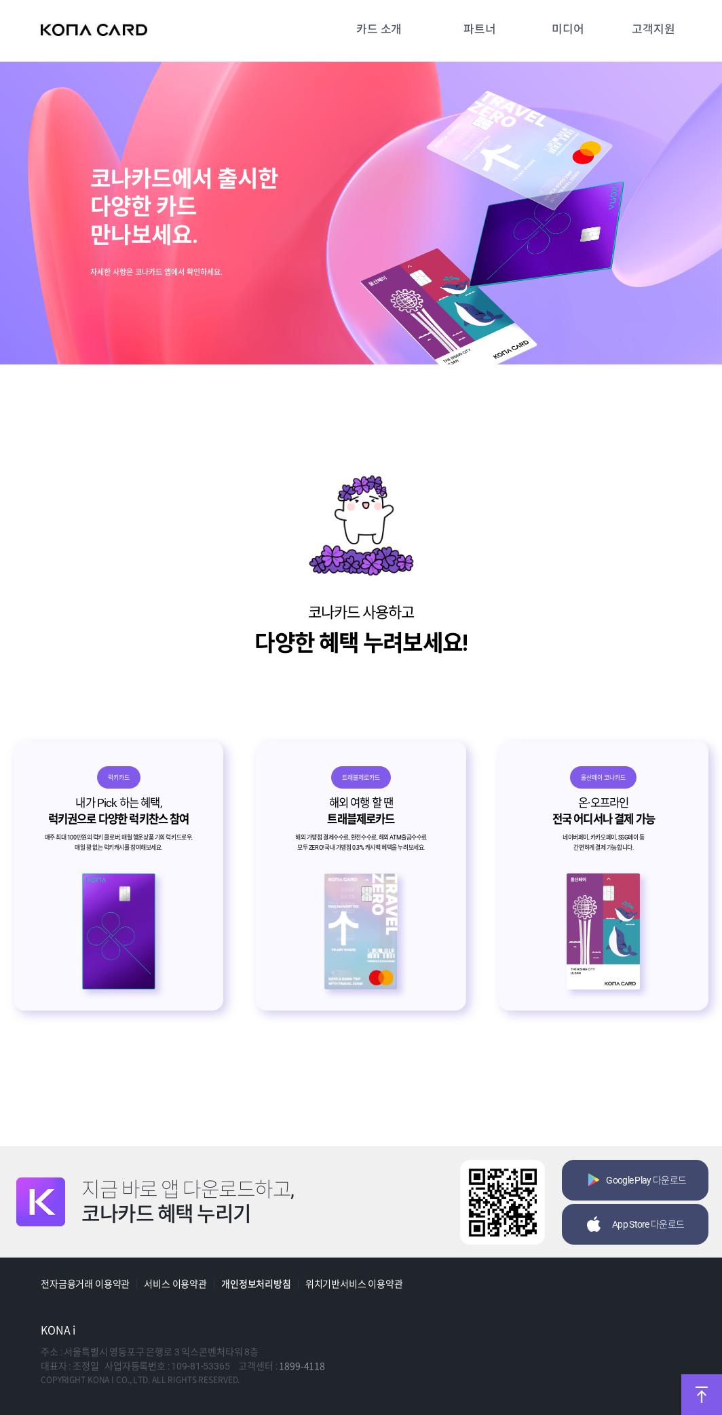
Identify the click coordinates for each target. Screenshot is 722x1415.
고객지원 (653, 29)
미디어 (568, 29)
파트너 (479, 29)
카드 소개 (379, 29)
